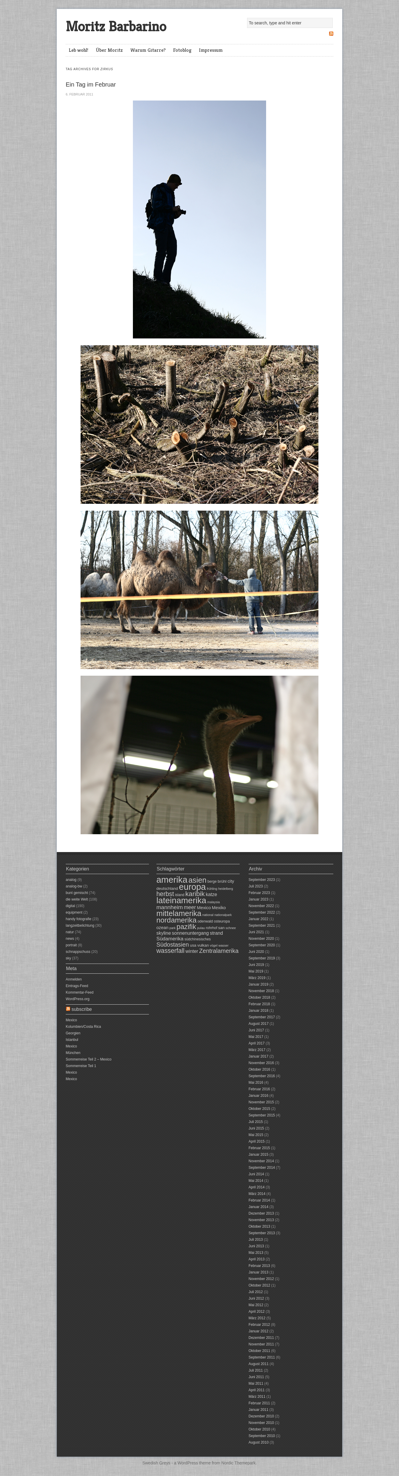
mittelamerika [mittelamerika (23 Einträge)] (178, 913)
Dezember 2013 (261, 1213)
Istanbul (72, 1040)
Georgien (73, 1033)
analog (71, 880)
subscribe (81, 1009)
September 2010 (262, 1436)
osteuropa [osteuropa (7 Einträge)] (222, 921)
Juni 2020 (256, 952)
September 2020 (262, 945)
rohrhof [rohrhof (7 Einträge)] (211, 928)
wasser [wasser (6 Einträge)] (224, 945)
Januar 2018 (258, 1010)
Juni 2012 (256, 1298)
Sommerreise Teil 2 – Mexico (88, 1059)
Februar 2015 (259, 1148)
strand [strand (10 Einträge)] (216, 933)
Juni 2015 (256, 1128)
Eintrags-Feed (77, 986)
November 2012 (261, 1279)
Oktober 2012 (259, 1285)
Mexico (71, 1020)
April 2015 (257, 1141)
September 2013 (262, 1233)
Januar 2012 (258, 1331)
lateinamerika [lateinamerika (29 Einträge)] (181, 900)
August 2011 (258, 1364)
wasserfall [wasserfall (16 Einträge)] (170, 950)
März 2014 (257, 1194)
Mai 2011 (256, 1383)
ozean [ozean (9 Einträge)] (162, 927)
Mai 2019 (256, 971)
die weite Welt (77, 899)
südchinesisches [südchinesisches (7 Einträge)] (197, 939)
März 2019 (257, 978)
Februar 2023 (259, 893)
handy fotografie (78, 919)
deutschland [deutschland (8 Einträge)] (167, 888)
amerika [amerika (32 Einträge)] (171, 879)
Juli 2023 (256, 886)
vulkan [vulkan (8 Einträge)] (203, 945)
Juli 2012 (256, 1292)
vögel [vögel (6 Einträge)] (213, 945)
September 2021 (262, 925)
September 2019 (262, 958)
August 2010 (258, 1442)
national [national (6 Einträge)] (207, 915)
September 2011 (262, 1357)
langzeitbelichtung (80, 925)
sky (68, 958)
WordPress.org (77, 999)
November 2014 (261, 1161)
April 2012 (257, 1311)
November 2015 (261, 1102)
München (73, 1053)
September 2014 (262, 1168)
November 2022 (261, 906)
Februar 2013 (259, 1266)
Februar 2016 (259, 1089)
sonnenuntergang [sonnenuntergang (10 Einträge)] (190, 933)
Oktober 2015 (259, 1109)
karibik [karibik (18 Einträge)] (195, 894)
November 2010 (261, 1423)
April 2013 (257, 1259)
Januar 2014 (258, 1207)
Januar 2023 (258, 899)
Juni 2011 (256, 1377)
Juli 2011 (256, 1370)
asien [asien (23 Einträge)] (197, 880)
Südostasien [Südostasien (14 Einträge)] (172, 944)
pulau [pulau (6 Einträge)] (201, 928)
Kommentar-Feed (79, 992)
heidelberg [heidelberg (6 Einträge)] (225, 888)
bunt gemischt (77, 893)
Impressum (211, 50)
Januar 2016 (258, 1096)
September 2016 (262, 1076)
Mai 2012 (256, 1305)
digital (70, 906)
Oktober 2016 (259, 1069)
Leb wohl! (78, 50)
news (70, 939)
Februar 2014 (259, 1200)
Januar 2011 (258, 1410)
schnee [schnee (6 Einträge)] (231, 928)
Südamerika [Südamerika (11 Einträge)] (169, 939)
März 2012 (257, 1318)
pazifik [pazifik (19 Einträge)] (186, 927)
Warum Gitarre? (148, 50)
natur (70, 932)
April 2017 (257, 1043)
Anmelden (74, 979)
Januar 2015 (258, 1154)
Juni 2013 (256, 1246)
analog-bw (74, 886)
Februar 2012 (259, 1325)
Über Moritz (109, 50)
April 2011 (257, 1390)
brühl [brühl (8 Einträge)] (222, 881)
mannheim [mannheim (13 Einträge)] (169, 907)
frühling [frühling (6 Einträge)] (212, 888)
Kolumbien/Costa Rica (83, 1027)
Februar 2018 (259, 1004)
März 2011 (257, 1397)
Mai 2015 (256, 1135)
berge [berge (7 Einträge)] (212, 881)
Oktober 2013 (259, 1226)
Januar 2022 (258, 919)
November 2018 (261, 991)
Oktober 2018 (259, 997)
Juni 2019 (256, 965)
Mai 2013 (256, 1253)
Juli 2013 (256, 1239)
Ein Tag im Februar (91, 84)
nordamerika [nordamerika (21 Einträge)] (176, 920)
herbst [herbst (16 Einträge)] (165, 894)
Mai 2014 (256, 1181)
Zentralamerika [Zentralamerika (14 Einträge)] (218, 951)
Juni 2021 (256, 932)
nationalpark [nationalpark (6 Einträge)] (223, 915)
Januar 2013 (258, 1272)
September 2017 (262, 1017)
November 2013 (261, 1220)
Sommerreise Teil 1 (81, 1066)
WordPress (187, 1463)
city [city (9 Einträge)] (230, 881)
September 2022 (262, 912)
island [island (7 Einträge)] (179, 895)
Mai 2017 (256, 1037)
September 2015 (262, 1115)
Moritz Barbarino (116, 26)
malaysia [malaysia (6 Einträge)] (213, 902)
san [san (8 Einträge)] (221, 928)
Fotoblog (182, 50)
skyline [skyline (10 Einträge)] (163, 933)
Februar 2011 (259, 1403)
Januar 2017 (258, 1056)
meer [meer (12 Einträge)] (190, 907)
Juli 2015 (256, 1122)
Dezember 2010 (261, 1416)
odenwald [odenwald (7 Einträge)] (205, 921)
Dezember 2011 (261, 1338)
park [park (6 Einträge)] (172, 928)
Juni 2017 (256, 1030)
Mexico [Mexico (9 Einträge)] (204, 907)
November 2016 (261, 1063)
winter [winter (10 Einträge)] (192, 951)
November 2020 (261, 939)
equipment (74, 912)
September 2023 (262, 880)
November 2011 (261, 1344)
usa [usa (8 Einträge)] (193, 945)
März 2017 (257, 1050)
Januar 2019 (258, 984)
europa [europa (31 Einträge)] (192, 887)
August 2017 (258, 1024)
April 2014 (257, 1187)
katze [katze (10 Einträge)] (211, 894)
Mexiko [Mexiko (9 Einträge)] (219, 907)
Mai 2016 (256, 1082)
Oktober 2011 (259, 1351)
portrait (71, 945)
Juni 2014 (256, 1174)
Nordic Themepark (239, 1463)
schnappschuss (78, 952)
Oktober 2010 (259, 1429)
